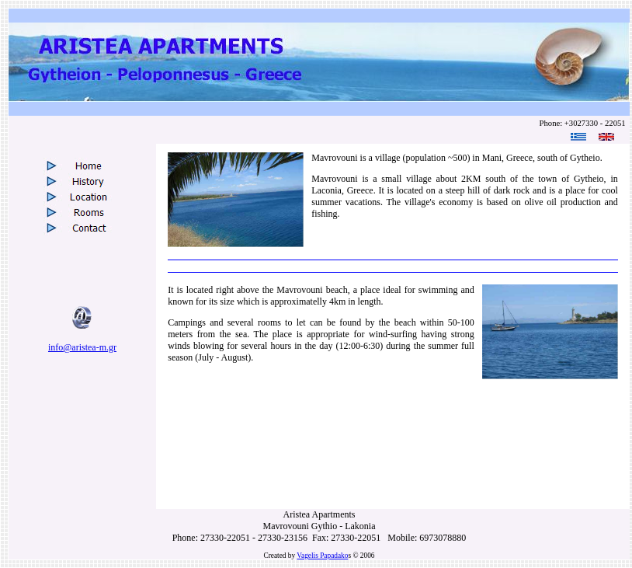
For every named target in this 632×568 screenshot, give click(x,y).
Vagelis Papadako (322, 555)
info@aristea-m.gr (82, 347)
